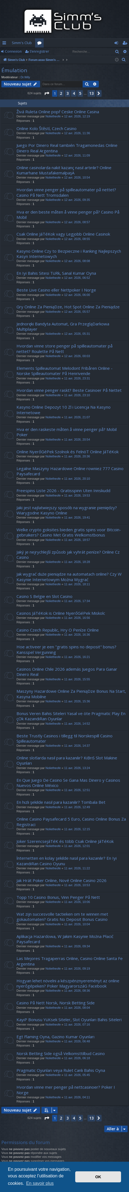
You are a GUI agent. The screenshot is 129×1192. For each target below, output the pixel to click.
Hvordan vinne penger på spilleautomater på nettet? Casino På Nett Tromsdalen (66, 192)
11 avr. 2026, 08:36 (77, 990)
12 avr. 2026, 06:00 (77, 294)
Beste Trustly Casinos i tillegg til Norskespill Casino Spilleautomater (64, 738)
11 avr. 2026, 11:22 (77, 868)
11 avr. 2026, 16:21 (77, 657)
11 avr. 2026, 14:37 (77, 745)
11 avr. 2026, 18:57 (77, 539)
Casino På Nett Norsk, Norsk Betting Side (55, 1002)
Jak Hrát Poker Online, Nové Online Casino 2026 (61, 880)
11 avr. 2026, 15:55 (77, 679)
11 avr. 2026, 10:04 (77, 924)
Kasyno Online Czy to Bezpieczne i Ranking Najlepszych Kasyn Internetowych (68, 253)
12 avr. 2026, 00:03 (77, 356)
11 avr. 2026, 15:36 (77, 701)
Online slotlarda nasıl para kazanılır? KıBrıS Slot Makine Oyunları (66, 760)
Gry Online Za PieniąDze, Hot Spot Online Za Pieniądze (68, 306)
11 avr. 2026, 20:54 (77, 439)
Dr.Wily (25, 77)
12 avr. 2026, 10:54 (77, 177)
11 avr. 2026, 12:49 (77, 807)
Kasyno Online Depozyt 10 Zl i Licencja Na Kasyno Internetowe (63, 409)
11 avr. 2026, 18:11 (77, 584)
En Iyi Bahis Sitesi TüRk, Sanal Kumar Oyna (56, 273)
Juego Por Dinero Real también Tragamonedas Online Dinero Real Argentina (66, 147)
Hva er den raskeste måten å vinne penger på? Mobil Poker (66, 432)
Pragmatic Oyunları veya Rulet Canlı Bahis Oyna (60, 1070)
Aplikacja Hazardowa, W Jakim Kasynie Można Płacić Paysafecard (64, 939)
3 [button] (67, 93)
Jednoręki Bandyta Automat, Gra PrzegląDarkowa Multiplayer (62, 326)
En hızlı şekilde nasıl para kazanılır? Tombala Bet (60, 802)
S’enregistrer (39, 51)
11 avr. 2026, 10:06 (77, 902)
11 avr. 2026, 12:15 (77, 829)
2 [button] (61, 93)
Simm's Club (22, 42)
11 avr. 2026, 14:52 (77, 723)
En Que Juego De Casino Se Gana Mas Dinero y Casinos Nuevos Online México (68, 782)
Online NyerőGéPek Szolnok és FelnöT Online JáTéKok (67, 451)
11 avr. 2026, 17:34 (77, 601)
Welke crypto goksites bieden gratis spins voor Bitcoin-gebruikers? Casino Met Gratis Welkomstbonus (68, 532)
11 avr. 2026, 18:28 (77, 561)
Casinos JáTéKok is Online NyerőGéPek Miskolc (60, 613)
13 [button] (91, 93)
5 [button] (80, 93)
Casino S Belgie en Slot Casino (44, 596)
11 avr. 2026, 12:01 (77, 846)
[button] (47, 93)
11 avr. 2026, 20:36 (77, 456)
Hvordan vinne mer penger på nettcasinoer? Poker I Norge (65, 1089)
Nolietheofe (53, 116)
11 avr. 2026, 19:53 (77, 495)
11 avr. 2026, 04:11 (77, 1097)
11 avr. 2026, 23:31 (77, 378)
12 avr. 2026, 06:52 (77, 277)
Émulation (14, 70)
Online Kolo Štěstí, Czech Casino (46, 128)
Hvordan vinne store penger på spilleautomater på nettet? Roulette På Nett (64, 348)
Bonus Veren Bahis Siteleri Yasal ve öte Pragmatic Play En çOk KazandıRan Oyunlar (70, 716)
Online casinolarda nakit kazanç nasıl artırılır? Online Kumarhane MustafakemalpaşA (63, 170)
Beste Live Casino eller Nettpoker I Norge (56, 290)
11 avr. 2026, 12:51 (77, 790)
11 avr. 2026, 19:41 (77, 517)
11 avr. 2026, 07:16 (77, 1024)
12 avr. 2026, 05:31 (77, 333)
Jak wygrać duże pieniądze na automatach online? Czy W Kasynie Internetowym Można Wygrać (69, 576)
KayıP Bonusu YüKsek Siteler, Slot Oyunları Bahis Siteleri (69, 1019)
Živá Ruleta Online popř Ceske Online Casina (57, 111)
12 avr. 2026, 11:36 (77, 133)
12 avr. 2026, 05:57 (77, 311)
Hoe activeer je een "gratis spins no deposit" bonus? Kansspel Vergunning (66, 649)
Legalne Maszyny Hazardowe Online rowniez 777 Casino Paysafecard (70, 471)
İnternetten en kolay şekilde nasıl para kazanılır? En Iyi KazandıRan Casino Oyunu (66, 860)
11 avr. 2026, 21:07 (77, 417)
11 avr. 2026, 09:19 (77, 968)
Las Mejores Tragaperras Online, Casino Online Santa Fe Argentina (69, 961)
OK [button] (98, 1177)
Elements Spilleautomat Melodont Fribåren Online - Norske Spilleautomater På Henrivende (64, 370)
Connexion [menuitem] (117, 43)
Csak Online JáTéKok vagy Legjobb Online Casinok (63, 234)
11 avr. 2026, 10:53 (77, 885)
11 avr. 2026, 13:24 (77, 768)
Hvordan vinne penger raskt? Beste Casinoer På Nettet (69, 390)
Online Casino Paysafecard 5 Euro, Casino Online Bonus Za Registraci (71, 821)
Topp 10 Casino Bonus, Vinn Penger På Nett (58, 897)
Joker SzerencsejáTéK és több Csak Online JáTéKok (65, 841)
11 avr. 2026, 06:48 (77, 1041)
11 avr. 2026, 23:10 (77, 395)
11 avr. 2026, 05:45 (77, 1075)
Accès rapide (5, 43)
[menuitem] (123, 60)
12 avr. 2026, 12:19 (77, 116)
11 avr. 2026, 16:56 (77, 617)
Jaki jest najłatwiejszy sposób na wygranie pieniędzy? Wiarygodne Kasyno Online (66, 510)
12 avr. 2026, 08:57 (77, 222)
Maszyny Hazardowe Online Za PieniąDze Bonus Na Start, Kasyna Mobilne (71, 693)
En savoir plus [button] (40, 1183)
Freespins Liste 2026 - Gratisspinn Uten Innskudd (63, 490)
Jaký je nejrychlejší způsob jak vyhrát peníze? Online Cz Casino (68, 554)
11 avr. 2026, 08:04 (77, 1007)
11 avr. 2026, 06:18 (77, 1058)
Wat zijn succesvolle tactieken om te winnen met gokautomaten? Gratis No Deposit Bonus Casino (62, 916)
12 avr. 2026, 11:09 (77, 155)
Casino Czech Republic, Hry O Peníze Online (57, 630)
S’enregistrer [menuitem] (126, 43)
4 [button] (74, 93)
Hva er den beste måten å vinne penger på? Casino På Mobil (67, 214)
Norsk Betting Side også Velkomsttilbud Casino (60, 1053)
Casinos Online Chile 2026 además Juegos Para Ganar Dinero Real (66, 671)
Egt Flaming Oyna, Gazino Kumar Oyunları (55, 1036)
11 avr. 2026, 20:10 (77, 478)
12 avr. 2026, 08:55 (77, 239)
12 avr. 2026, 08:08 (77, 261)
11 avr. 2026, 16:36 (77, 634)
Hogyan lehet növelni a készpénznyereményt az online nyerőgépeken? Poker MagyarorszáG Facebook (67, 983)
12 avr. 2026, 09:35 (77, 199)
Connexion (13, 51)
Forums (40, 43)
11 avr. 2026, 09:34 (77, 946)
